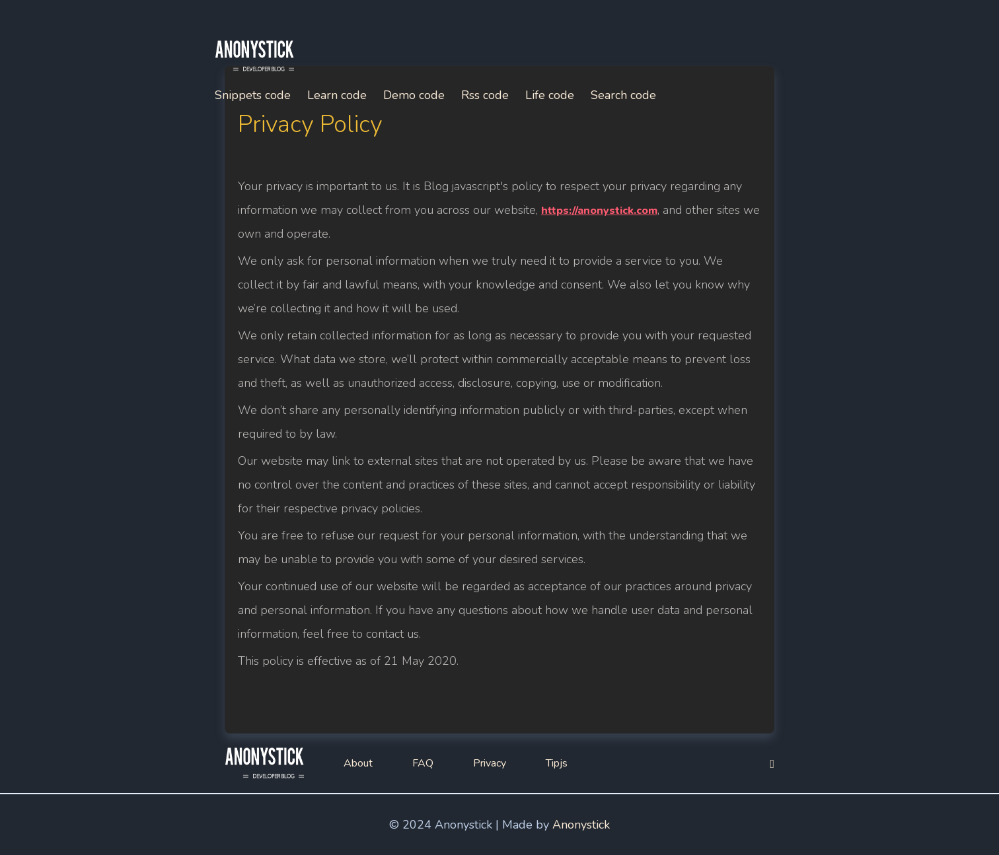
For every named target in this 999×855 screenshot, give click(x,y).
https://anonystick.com (599, 210)
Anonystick (581, 825)
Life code (549, 95)
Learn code (337, 95)
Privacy (489, 763)
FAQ (422, 763)
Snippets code (253, 95)
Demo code (414, 95)
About (358, 763)
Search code (623, 95)
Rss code (485, 95)
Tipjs (557, 763)
